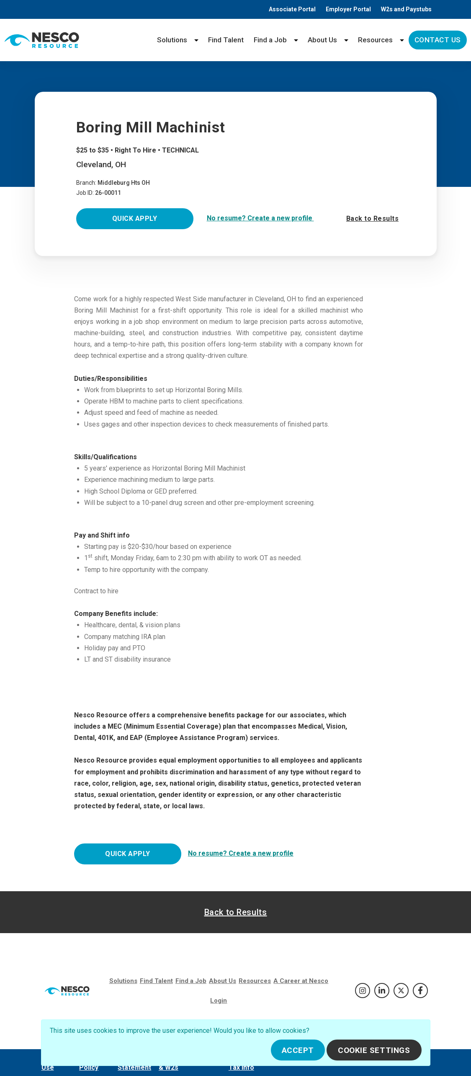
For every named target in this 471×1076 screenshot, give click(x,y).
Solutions (172, 40)
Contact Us (437, 40)
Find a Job (270, 40)
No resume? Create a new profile (260, 218)
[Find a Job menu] (296, 40)
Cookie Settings (374, 1050)
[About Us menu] (346, 40)
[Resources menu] (402, 40)
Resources (375, 40)
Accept (298, 1050)
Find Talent (226, 40)
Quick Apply (134, 218)
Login (218, 1000)
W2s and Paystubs (406, 9)
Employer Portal (348, 9)
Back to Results (372, 218)
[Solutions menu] (196, 40)
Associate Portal (292, 9)
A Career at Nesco (300, 981)
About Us (322, 40)
